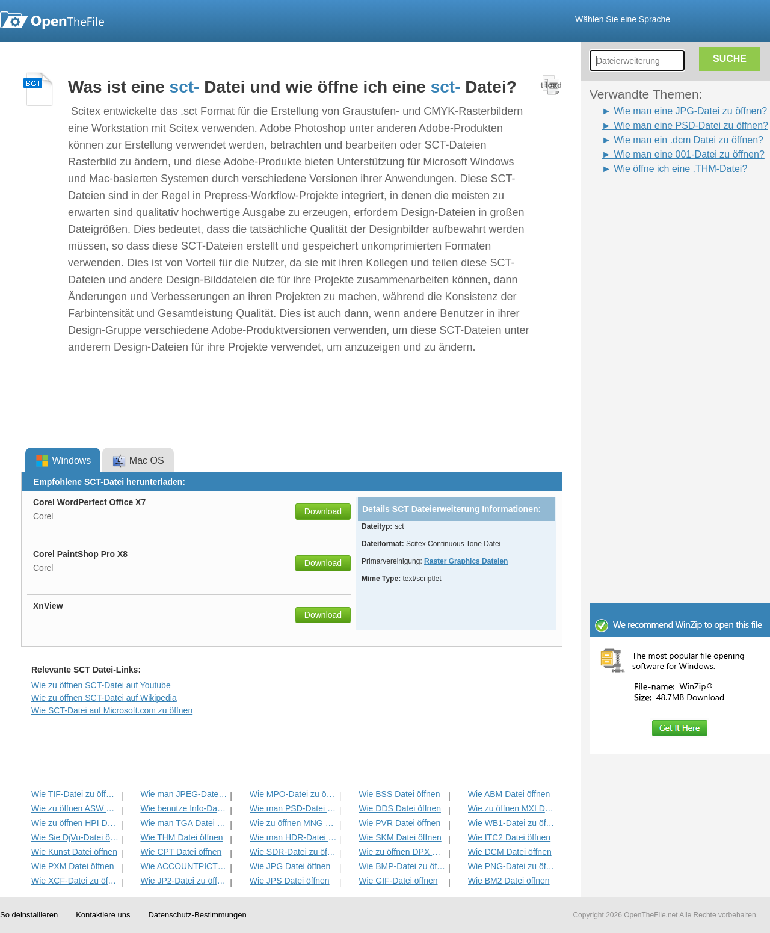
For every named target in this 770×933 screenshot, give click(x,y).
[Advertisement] (662, 203)
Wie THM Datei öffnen (181, 837)
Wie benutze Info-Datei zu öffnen (183, 808)
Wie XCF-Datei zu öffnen (75, 880)
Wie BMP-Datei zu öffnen (402, 866)
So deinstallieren (29, 914)
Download (323, 511)
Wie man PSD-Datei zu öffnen (293, 808)
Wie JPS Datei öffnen (290, 880)
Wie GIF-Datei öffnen (398, 880)
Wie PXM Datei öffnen (72, 866)
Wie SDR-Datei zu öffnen (293, 852)
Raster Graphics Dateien (466, 561)
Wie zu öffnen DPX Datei (402, 852)
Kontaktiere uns (103, 914)
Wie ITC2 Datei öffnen (509, 837)
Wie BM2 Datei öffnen (509, 880)
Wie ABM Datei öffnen (509, 794)
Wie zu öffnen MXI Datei (511, 808)
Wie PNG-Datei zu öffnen (511, 866)
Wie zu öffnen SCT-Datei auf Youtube (101, 685)
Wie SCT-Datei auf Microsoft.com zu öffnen (111, 710)
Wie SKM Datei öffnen (400, 837)
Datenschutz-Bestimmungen (197, 914)
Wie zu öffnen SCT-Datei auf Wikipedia (104, 698)
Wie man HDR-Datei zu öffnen (293, 837)
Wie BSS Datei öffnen (399, 794)
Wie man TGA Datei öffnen (183, 823)
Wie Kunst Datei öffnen (74, 852)
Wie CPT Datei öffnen (180, 852)
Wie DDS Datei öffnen (400, 808)
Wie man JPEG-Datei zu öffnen (183, 794)
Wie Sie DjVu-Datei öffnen (75, 837)
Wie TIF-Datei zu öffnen (75, 794)
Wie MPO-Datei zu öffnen (293, 794)
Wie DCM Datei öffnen (510, 852)
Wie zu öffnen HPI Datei (75, 823)
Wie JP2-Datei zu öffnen (183, 880)
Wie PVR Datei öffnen (399, 823)
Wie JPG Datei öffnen (290, 866)
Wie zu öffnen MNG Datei (293, 823)
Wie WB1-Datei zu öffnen (511, 823)
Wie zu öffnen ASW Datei (75, 808)
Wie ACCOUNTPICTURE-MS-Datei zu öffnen (183, 866)
